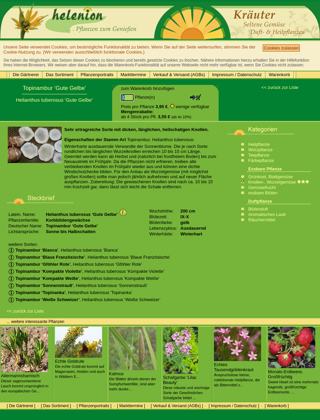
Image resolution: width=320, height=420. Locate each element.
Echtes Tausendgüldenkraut (237, 372)
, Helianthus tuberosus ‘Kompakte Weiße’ (83, 278)
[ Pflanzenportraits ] (93, 405)
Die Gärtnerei (26, 74)
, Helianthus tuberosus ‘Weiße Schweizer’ (84, 299)
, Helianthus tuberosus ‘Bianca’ (63, 250)
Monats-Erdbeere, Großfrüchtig (293, 379)
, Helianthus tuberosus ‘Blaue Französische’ (89, 257)
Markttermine (133, 74)
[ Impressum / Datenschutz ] (234, 405)
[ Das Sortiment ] (56, 405)
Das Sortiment (59, 74)
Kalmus (132, 378)
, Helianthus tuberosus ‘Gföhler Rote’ (75, 264)
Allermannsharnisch (25, 380)
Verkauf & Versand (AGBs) (179, 74)
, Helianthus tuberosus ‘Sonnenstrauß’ (78, 285)
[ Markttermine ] (131, 405)
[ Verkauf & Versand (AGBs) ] (177, 405)
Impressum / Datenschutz (237, 74)
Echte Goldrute (80, 366)
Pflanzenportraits (97, 74)
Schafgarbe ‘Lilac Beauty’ (186, 385)
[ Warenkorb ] (277, 405)
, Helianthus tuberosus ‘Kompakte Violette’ (86, 271)
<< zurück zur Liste (279, 87)
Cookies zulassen (281, 48)
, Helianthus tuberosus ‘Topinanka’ (70, 292)
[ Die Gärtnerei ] (21, 405)
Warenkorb (279, 74)
